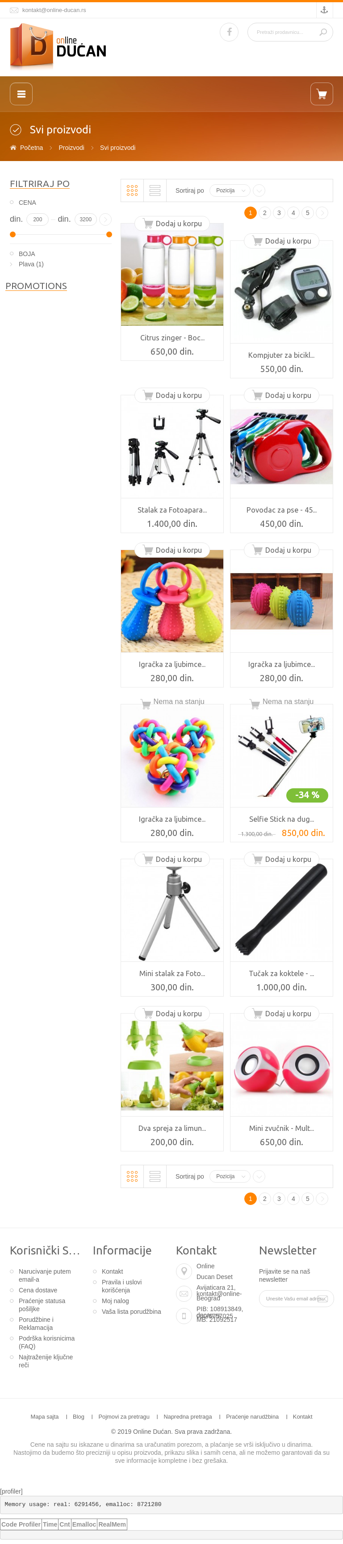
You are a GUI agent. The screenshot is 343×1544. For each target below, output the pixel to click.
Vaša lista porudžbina (131, 1311)
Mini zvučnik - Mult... (281, 1128)
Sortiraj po (190, 190)
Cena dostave (38, 1290)
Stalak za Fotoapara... (172, 510)
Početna (31, 147)
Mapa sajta (44, 1416)
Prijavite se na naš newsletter (284, 1275)
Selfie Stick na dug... (281, 819)
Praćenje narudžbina (252, 1416)
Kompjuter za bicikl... (281, 355)
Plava (26, 264)
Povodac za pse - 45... (282, 510)
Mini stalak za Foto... (172, 973)
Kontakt (112, 1271)
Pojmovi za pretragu (124, 1416)
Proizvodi (71, 147)
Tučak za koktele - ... (281, 973)
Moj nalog (115, 1300)
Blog (78, 1416)
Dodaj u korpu (179, 223)
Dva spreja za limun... (172, 1128)
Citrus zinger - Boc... (172, 338)
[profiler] (11, 1491)
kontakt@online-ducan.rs (54, 10)
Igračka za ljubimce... (172, 664)
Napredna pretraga (187, 1416)
